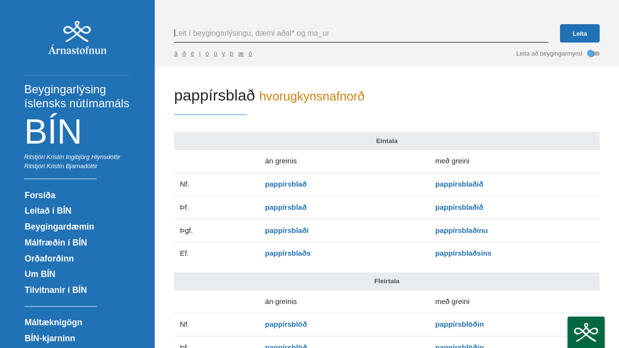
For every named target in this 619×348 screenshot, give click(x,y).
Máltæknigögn (53, 322)
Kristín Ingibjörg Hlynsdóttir (83, 156)
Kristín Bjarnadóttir (71, 166)
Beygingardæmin (59, 227)
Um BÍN (40, 274)
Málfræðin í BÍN (56, 242)
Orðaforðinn (49, 258)
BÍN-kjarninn (50, 338)
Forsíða (40, 195)
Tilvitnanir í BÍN (56, 290)
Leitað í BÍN (48, 211)
